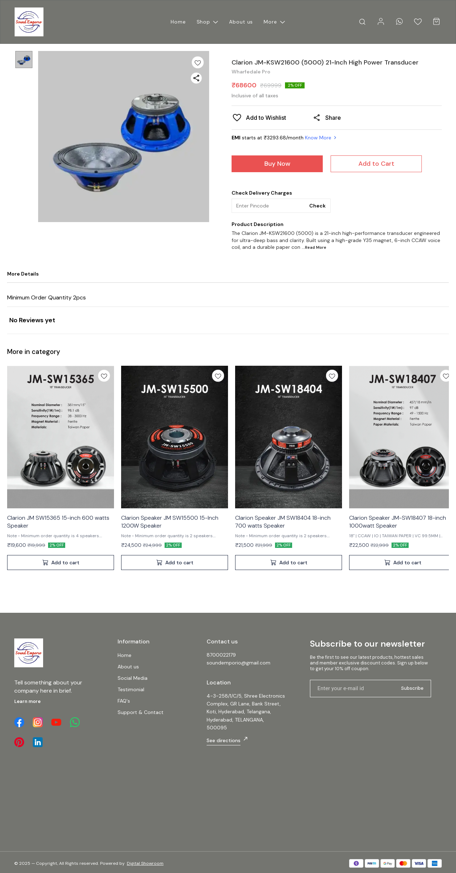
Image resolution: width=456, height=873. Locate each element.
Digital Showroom (145, 863)
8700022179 (221, 655)
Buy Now (277, 163)
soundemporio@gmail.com (238, 662)
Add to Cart (376, 163)
